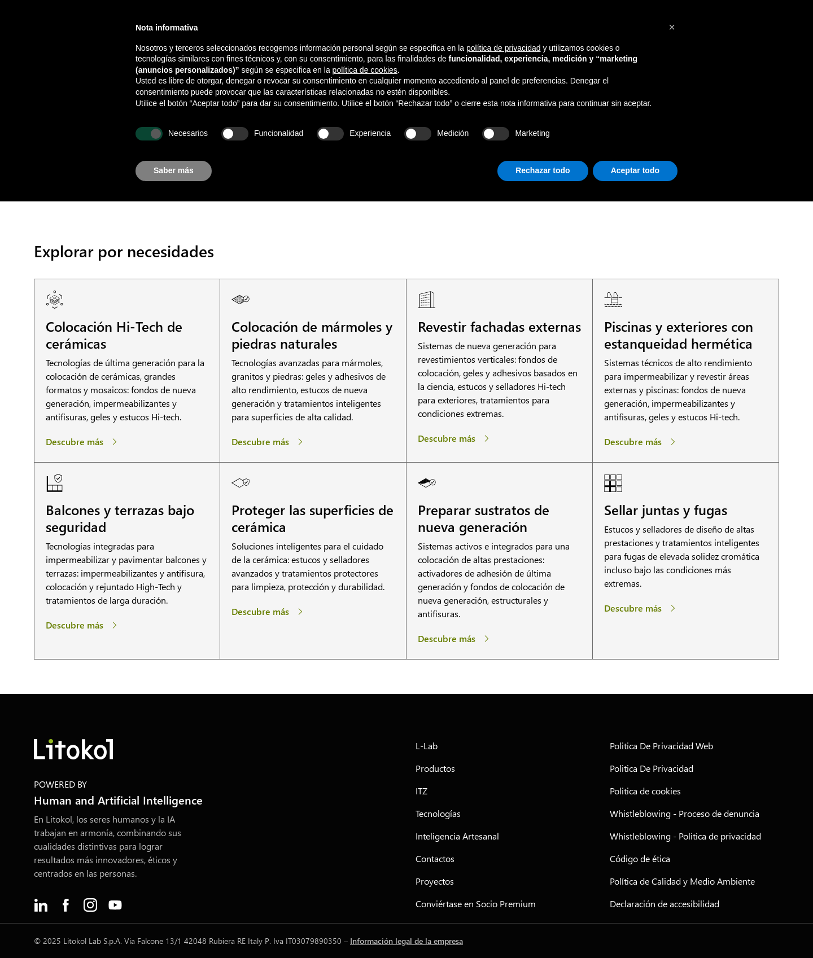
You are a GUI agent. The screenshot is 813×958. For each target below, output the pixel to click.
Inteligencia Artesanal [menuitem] (457, 836)
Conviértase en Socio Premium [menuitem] (476, 903)
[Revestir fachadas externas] (455, 438)
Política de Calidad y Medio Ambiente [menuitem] (682, 881)
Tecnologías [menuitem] (438, 813)
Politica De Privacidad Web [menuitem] (661, 746)
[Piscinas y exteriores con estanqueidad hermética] (642, 442)
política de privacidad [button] (503, 47)
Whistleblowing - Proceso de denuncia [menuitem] (684, 813)
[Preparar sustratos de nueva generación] (455, 639)
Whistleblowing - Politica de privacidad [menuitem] (685, 836)
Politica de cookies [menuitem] (645, 791)
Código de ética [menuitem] (640, 858)
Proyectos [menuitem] (435, 881)
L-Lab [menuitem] (427, 746)
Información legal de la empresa (406, 940)
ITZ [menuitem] (421, 791)
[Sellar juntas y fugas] (642, 608)
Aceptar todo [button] (635, 170)
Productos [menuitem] (435, 768)
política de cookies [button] (365, 69)
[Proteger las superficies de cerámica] (269, 612)
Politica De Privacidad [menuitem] (651, 768)
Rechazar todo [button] (542, 170)
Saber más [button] (174, 170)
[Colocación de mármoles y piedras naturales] (269, 442)
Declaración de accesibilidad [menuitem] (664, 903)
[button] (672, 27)
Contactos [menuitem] (435, 858)
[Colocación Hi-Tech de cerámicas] (83, 442)
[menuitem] (40, 905)
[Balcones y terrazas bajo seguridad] (83, 625)
